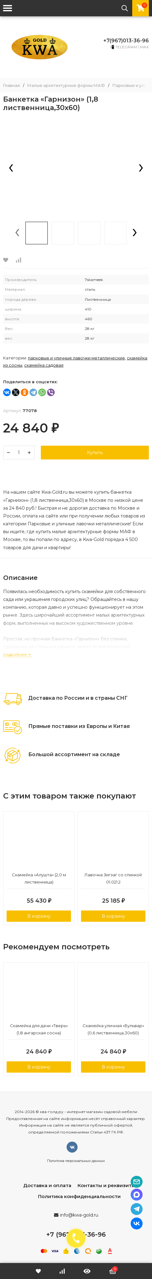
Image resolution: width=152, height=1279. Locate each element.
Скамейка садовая (43, 365)
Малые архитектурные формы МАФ (66, 85)
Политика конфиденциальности (79, 1196)
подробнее (17, 654)
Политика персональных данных (76, 1161)
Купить (95, 452)
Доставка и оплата (47, 1185)
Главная (11, 85)
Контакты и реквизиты (106, 1185)
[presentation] (11, 168)
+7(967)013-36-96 (126, 41)
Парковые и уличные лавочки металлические (76, 357)
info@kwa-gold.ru (79, 1215)
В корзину (39, 916)
